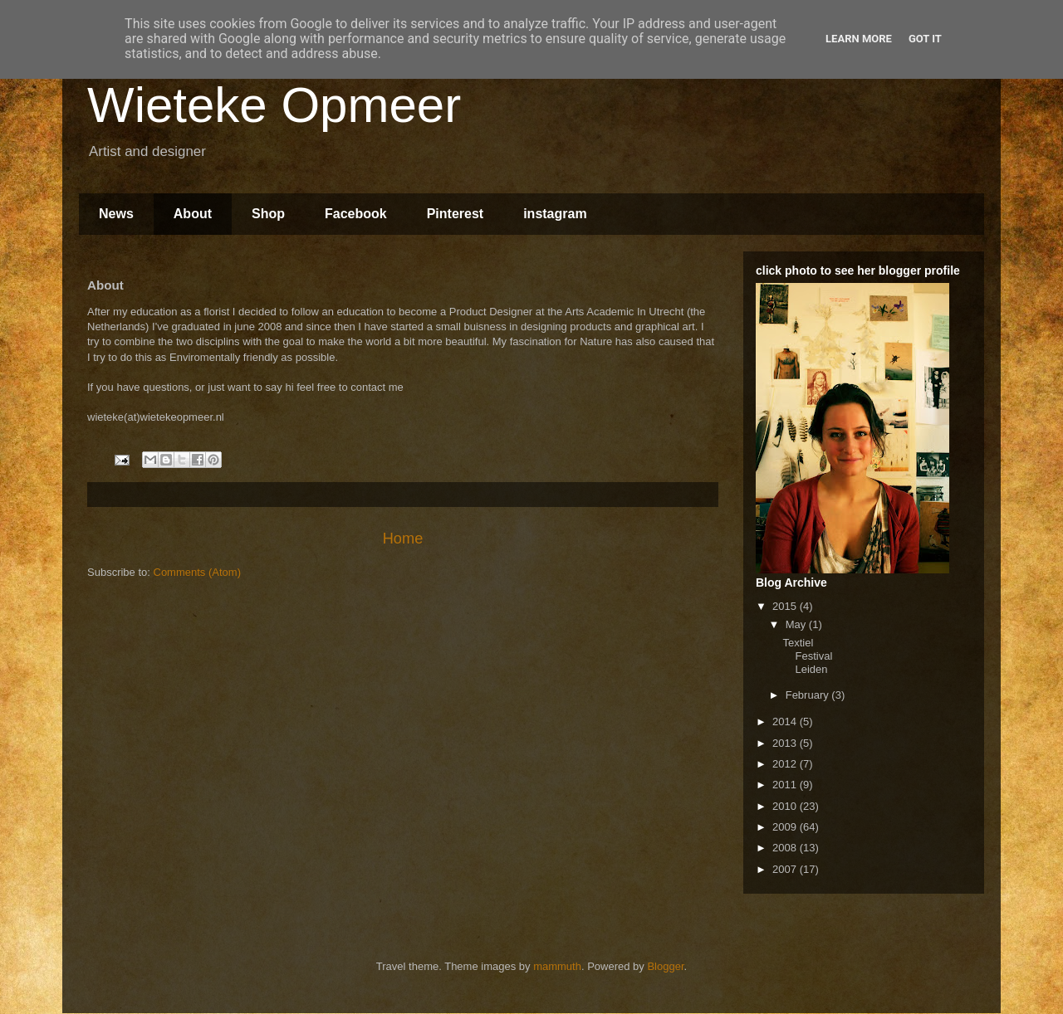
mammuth (557, 966)
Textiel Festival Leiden (807, 655)
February (809, 695)
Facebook (356, 214)
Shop (268, 214)
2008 (786, 847)
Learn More (858, 38)
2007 (786, 869)
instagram (554, 214)
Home (403, 538)
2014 (786, 721)
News (116, 214)
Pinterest (455, 214)
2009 (786, 827)
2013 (786, 743)
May (797, 624)
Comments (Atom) (197, 572)
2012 (786, 764)
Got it (925, 38)
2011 (786, 784)
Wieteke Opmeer (274, 105)
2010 (786, 806)
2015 (786, 606)
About (193, 214)
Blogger (665, 966)
